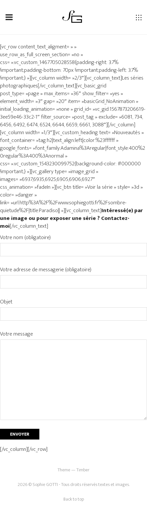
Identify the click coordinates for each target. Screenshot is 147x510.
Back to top (73, 499)
